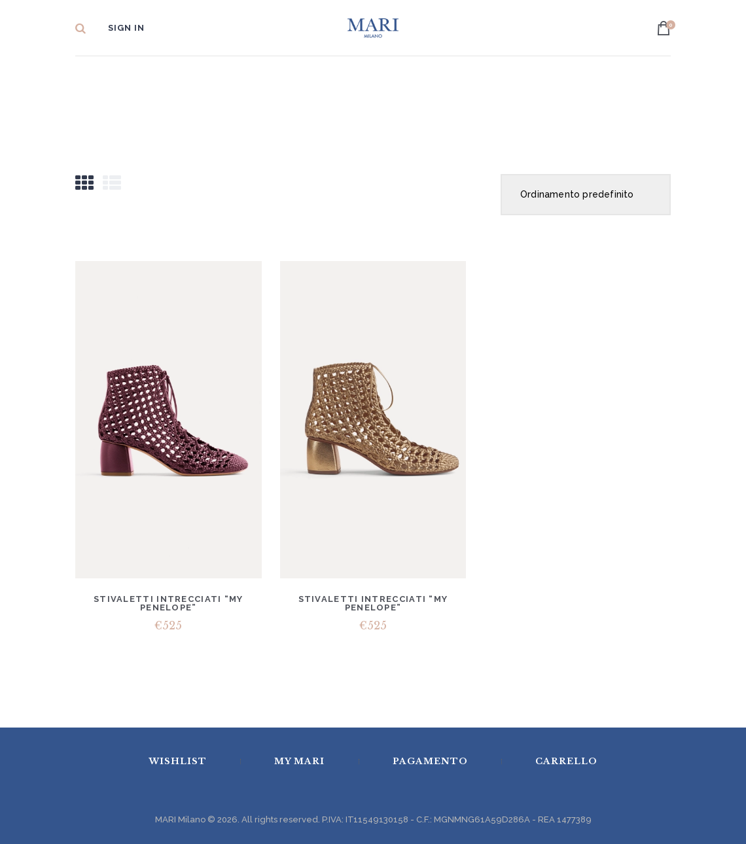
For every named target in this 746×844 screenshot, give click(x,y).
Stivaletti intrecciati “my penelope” (168, 603)
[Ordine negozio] (586, 194)
